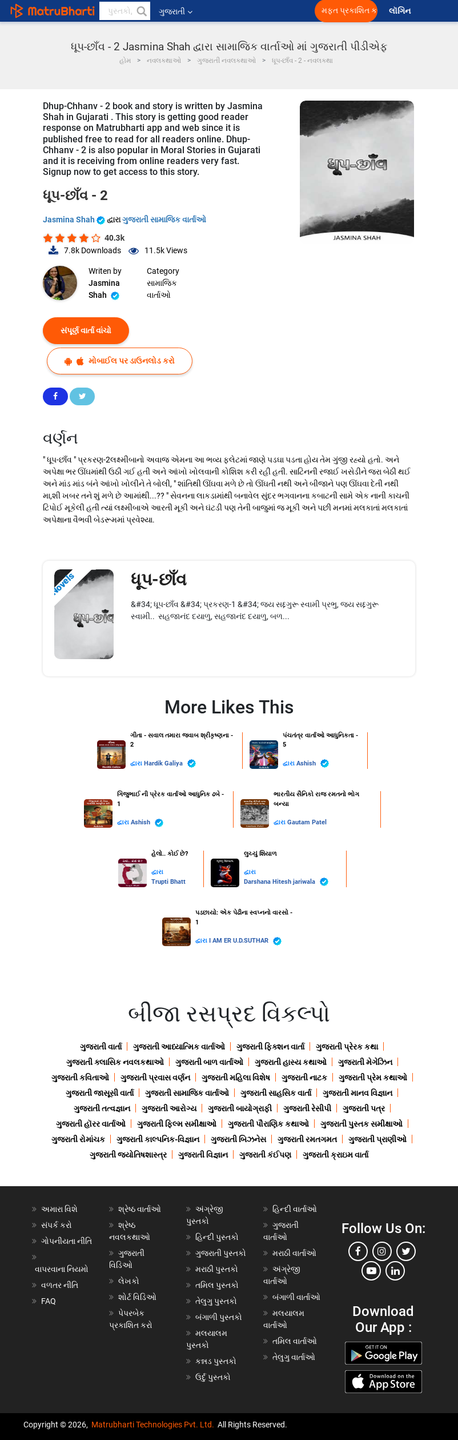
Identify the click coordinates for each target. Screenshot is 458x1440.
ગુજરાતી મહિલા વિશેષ (236, 1077)
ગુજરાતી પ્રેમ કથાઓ (373, 1077)
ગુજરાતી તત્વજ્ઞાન (102, 1108)
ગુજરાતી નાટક (304, 1077)
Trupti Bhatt (168, 881)
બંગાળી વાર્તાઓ (296, 1297)
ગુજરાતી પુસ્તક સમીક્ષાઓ (361, 1123)
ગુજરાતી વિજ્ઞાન (203, 1154)
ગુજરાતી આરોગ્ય (169, 1108)
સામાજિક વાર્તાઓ (162, 289)
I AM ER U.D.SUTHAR (245, 941)
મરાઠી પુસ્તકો (216, 1269)
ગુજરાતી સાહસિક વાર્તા (275, 1093)
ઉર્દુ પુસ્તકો (213, 1377)
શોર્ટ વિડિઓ (137, 1297)
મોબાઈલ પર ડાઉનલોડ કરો (120, 361)
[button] (141, 11)
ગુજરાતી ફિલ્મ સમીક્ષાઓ (176, 1123)
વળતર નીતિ (59, 1285)
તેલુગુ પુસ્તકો (216, 1301)
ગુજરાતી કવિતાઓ (80, 1077)
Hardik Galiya (170, 763)
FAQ (48, 1301)
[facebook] (358, 1251)
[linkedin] (395, 1271)
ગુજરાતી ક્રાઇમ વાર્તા (335, 1154)
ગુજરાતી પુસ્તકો (220, 1253)
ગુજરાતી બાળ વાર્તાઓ (209, 1062)
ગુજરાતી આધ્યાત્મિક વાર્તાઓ (179, 1046)
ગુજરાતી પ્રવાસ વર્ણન (155, 1077)
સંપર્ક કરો (56, 1225)
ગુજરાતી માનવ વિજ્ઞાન (357, 1093)
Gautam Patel (307, 822)
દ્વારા (137, 763)
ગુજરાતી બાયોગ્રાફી (240, 1108)
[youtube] (371, 1271)
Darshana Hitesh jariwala (286, 881)
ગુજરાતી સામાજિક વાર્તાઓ (164, 219)
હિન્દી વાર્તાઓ (294, 1209)
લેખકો (128, 1281)
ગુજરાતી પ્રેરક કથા (347, 1046)
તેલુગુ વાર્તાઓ (293, 1357)
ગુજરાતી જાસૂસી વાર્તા (100, 1093)
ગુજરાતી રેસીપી (307, 1108)
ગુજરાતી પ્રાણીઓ (377, 1139)
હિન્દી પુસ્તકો (217, 1237)
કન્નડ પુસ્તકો (215, 1361)
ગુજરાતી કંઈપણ (265, 1154)
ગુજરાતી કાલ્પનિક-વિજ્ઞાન (157, 1139)
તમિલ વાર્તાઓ (294, 1341)
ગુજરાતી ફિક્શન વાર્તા (270, 1046)
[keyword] (124, 11)
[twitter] (406, 1251)
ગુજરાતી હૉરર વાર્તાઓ (91, 1123)
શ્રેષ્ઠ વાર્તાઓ (139, 1209)
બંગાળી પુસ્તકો (218, 1317)
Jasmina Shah (75, 219)
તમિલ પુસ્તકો (217, 1285)
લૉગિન (400, 11)
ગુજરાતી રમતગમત (307, 1139)
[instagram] (382, 1251)
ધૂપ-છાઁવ (161, 579)
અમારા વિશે (59, 1209)
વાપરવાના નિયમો (62, 1269)
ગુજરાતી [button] (175, 11)
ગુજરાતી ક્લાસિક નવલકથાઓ (115, 1062)
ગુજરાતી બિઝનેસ (238, 1139)
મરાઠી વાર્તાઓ (294, 1253)
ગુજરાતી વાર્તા (101, 1046)
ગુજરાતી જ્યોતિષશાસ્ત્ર (128, 1154)
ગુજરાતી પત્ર (364, 1108)
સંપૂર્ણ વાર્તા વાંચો (86, 330)
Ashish (312, 763)
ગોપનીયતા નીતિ (66, 1241)
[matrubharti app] (266, 11)
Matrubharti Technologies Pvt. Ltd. (152, 1424)
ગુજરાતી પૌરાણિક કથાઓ (268, 1123)
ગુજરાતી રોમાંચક (78, 1139)
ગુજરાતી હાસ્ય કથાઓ (291, 1062)
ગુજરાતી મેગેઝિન (365, 1062)
